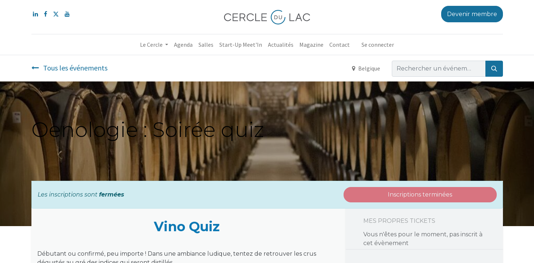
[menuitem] (183, 44)
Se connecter (377, 44)
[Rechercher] (494, 69)
